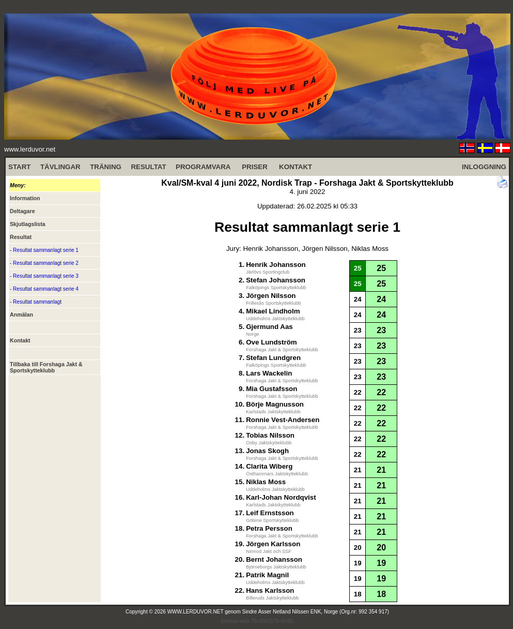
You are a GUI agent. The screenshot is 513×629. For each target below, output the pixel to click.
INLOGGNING (484, 167)
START (19, 167)
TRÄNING (105, 167)
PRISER (255, 167)
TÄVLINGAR (60, 167)
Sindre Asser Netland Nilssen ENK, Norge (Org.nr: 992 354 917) (316, 612)
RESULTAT (148, 167)
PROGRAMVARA (203, 167)
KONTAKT (295, 167)
